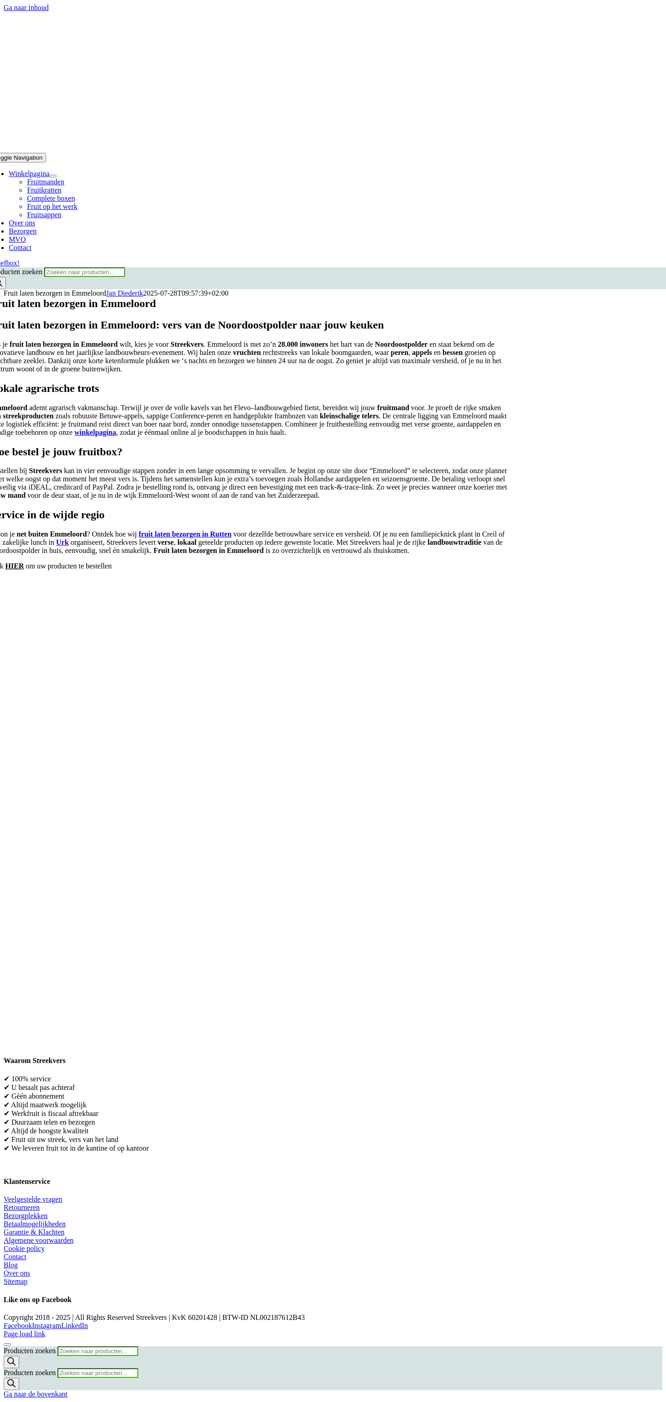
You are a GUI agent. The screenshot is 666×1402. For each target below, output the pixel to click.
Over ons (17, 1273)
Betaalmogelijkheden (35, 1224)
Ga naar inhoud (26, 7)
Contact (15, 1257)
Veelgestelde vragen (33, 1199)
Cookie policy (24, 1248)
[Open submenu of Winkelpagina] (53, 176)
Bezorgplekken (26, 1216)
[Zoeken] (11, 1362)
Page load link (25, 1334)
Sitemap (15, 1281)
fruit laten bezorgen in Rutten (185, 534)
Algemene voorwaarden (38, 1240)
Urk (62, 542)
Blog (11, 1265)
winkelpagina (95, 432)
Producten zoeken (30, 1351)
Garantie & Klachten (34, 1232)
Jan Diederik (124, 293)
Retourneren (22, 1207)
